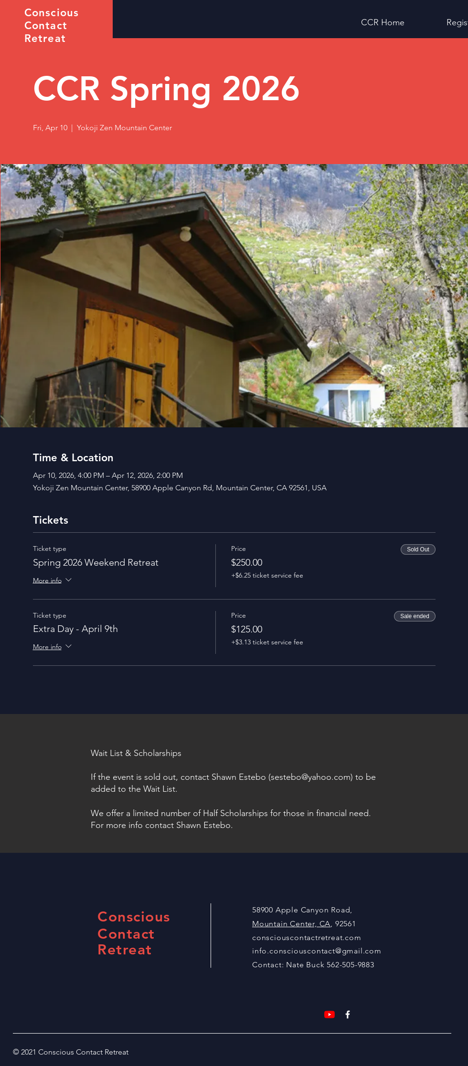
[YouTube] (329, 1014)
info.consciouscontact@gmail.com (317, 950)
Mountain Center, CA (291, 923)
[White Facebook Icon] (347, 1014)
